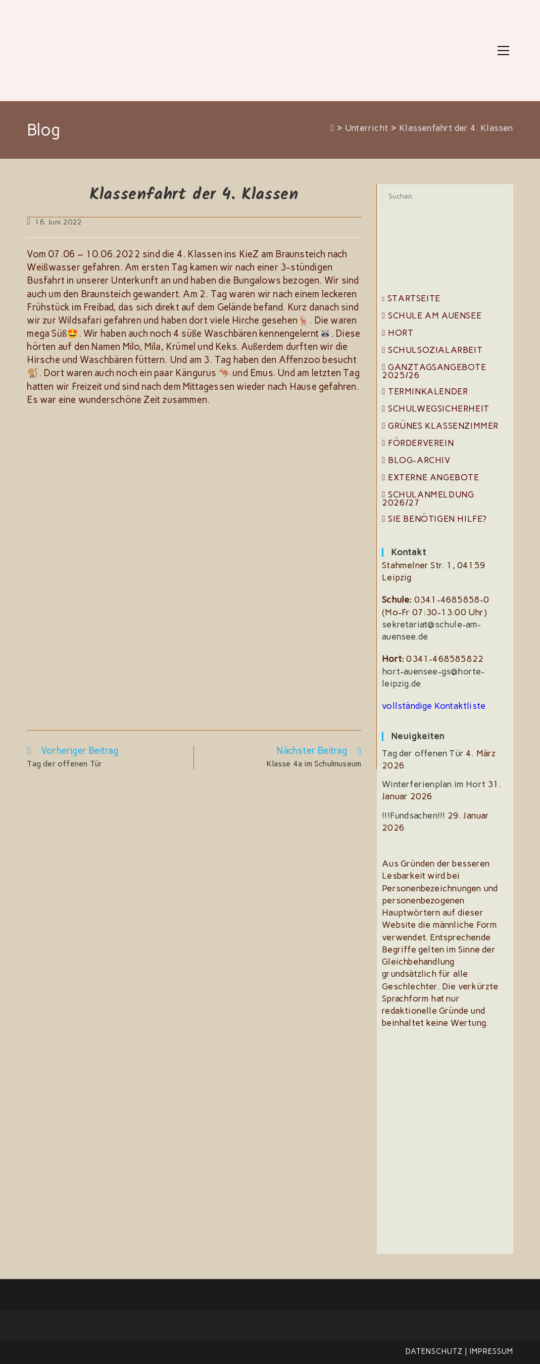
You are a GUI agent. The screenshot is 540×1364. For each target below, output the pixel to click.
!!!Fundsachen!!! (413, 815)
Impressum (491, 1351)
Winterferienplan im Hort (433, 784)
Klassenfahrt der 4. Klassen (456, 128)
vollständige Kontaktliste (433, 706)
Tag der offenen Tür (423, 753)
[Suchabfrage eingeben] (446, 197)
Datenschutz (434, 1351)
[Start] (332, 128)
